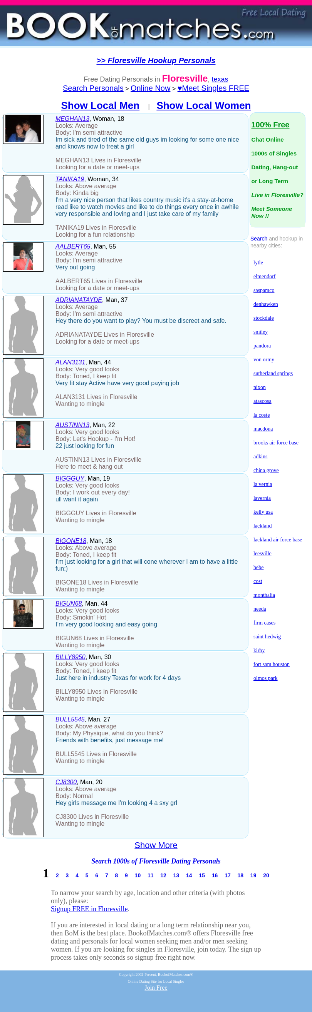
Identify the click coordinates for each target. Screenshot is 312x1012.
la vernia (262, 484)
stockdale (263, 318)
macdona (263, 429)
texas (219, 79)
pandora (262, 346)
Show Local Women (203, 105)
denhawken (265, 304)
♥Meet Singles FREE (213, 88)
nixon (259, 387)
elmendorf (264, 276)
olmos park (265, 678)
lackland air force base (277, 540)
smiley (260, 332)
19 (253, 875)
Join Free (155, 987)
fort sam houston (271, 664)
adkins (260, 456)
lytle (258, 263)
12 (163, 875)
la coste (261, 415)
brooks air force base (276, 443)
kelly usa (263, 512)
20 (266, 875)
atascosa (262, 401)
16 (215, 875)
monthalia (264, 595)
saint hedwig (267, 637)
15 (202, 875)
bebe (258, 567)
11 (151, 875)
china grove (266, 470)
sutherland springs (273, 373)
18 (240, 875)
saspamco (263, 290)
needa (259, 609)
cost (257, 581)
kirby (259, 650)
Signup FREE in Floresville (89, 909)
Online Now (150, 88)
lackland (262, 526)
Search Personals (93, 88)
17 (228, 875)
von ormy (263, 359)
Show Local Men (100, 105)
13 (176, 875)
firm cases (264, 623)
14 (189, 875)
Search (258, 238)
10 (138, 875)
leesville (262, 553)
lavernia (262, 498)
